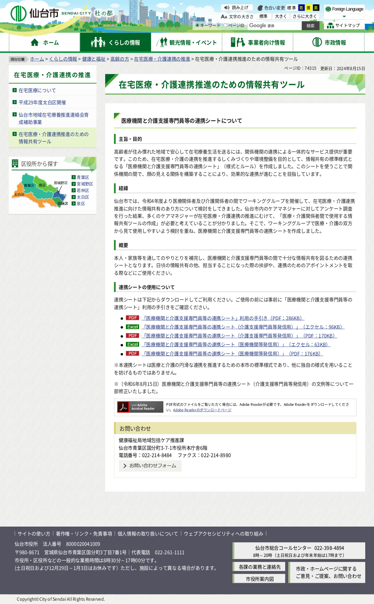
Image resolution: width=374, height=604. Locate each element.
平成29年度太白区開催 (42, 102)
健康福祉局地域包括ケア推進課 (151, 439)
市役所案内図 (260, 578)
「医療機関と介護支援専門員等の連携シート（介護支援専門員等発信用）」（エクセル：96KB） (243, 327)
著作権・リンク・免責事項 (84, 533)
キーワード (208, 25)
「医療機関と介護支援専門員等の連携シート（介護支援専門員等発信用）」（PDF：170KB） (239, 335)
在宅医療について (37, 90)
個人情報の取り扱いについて (148, 533)
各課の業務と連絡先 (260, 566)
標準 (292, 8)
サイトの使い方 (34, 533)
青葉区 (83, 177)
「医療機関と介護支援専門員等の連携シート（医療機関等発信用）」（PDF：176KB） (233, 353)
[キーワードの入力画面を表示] (197, 25)
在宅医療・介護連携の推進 (162, 58)
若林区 (83, 191)
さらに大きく (305, 16)
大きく (281, 16)
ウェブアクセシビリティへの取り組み (223, 533)
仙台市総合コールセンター (283, 547)
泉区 (81, 204)
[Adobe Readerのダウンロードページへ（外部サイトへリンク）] (140, 404)
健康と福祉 (94, 58)
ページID (234, 25)
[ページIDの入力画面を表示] (225, 25)
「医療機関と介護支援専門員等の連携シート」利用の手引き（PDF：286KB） (223, 318)
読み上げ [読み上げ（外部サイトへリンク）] (240, 7)
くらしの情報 (63, 58)
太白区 (83, 197)
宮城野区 (85, 184)
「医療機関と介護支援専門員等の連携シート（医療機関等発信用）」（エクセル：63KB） (236, 344)
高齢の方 (119, 58)
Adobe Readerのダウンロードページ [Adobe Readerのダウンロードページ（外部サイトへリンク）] (202, 409)
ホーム (37, 58)
